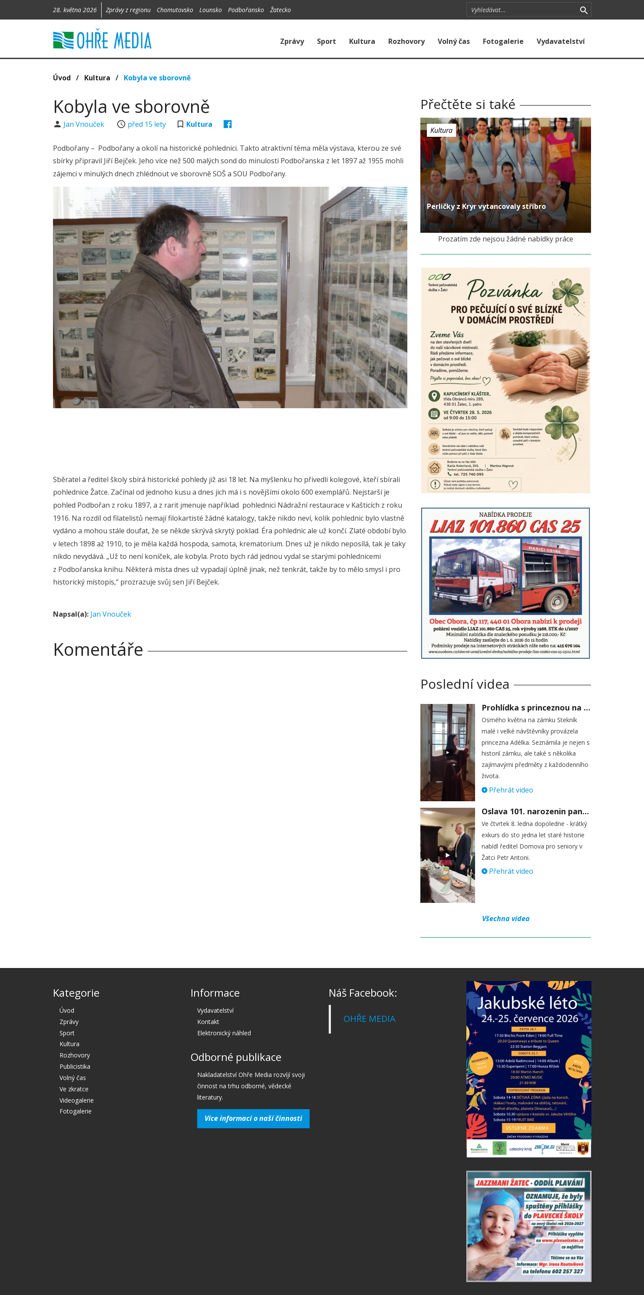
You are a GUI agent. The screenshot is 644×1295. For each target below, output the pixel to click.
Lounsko (210, 10)
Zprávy (292, 41)
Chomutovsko (175, 10)
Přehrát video (507, 790)
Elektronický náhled (224, 1033)
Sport (326, 41)
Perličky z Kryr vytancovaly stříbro (486, 206)
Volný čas (454, 41)
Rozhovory (406, 41)
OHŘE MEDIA (369, 1018)
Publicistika (74, 1066)
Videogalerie (76, 1100)
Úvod (62, 78)
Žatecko (280, 10)
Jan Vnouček (84, 124)
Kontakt (208, 1022)
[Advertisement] (230, 438)
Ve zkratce (74, 1089)
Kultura (362, 41)
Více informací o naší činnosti (253, 1118)
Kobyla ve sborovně (157, 78)
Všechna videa (506, 918)
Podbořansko (246, 10)
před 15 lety (147, 124)
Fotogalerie (503, 41)
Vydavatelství (561, 41)
